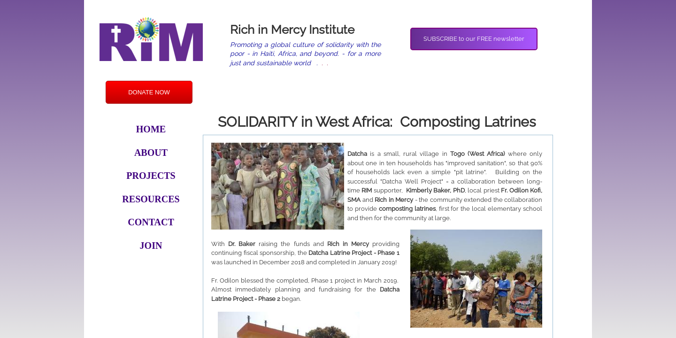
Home (151, 129)
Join (151, 245)
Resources (150, 199)
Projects (150, 175)
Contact (151, 222)
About (151, 152)
